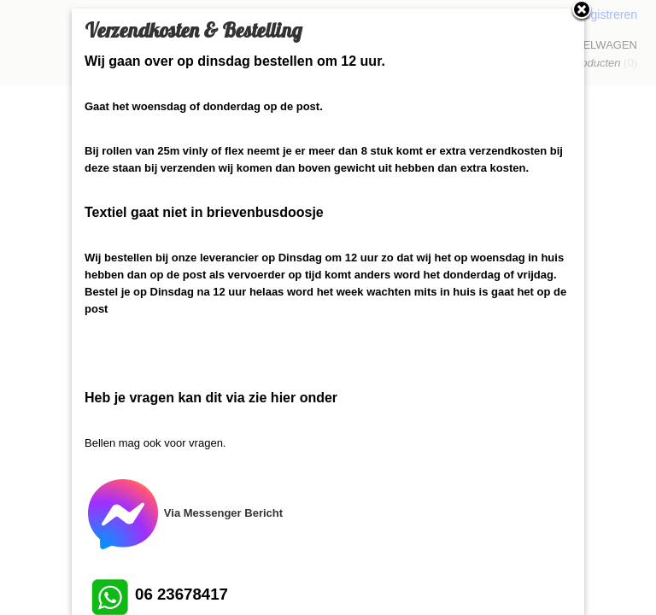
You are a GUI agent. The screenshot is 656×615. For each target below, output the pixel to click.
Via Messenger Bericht (184, 513)
